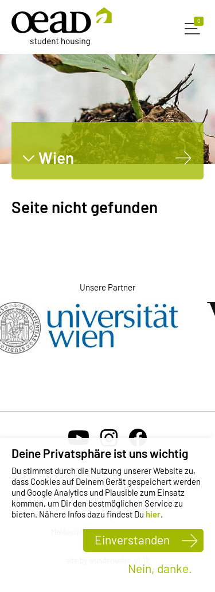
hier (153, 514)
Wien (56, 157)
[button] (194, 27)
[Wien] (183, 157)
